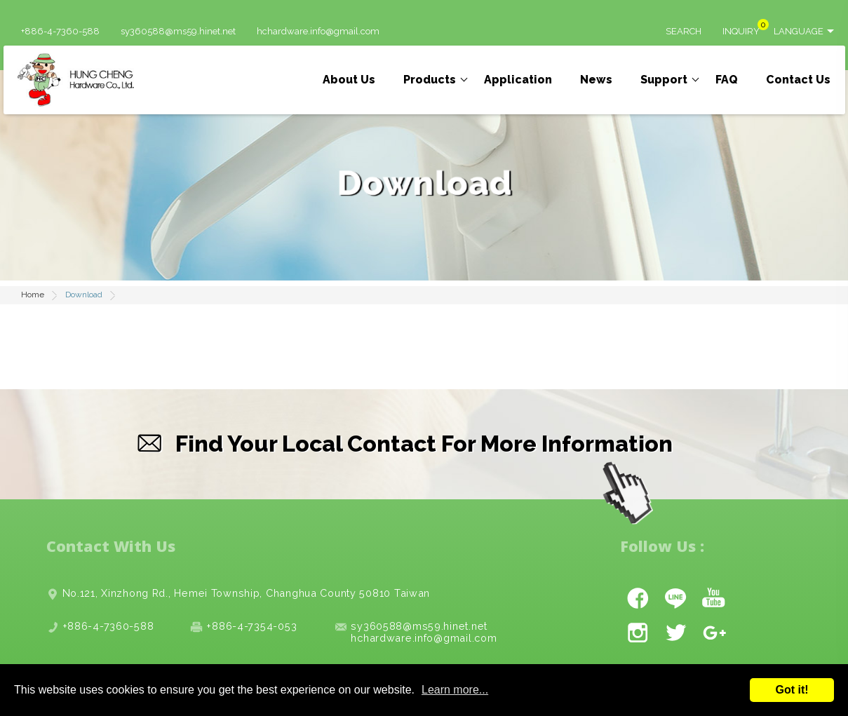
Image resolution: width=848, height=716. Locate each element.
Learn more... (455, 690)
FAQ (726, 79)
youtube (713, 597)
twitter (675, 633)
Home (32, 294)
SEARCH (683, 31)
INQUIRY (741, 31)
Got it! (791, 690)
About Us (349, 79)
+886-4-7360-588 (60, 31)
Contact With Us (110, 546)
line (675, 597)
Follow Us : (662, 546)
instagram (638, 633)
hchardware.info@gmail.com (318, 31)
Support (663, 79)
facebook (638, 597)
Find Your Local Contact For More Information (424, 444)
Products (429, 79)
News (596, 79)
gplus (713, 633)
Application (518, 79)
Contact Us (798, 79)
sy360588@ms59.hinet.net (178, 31)
